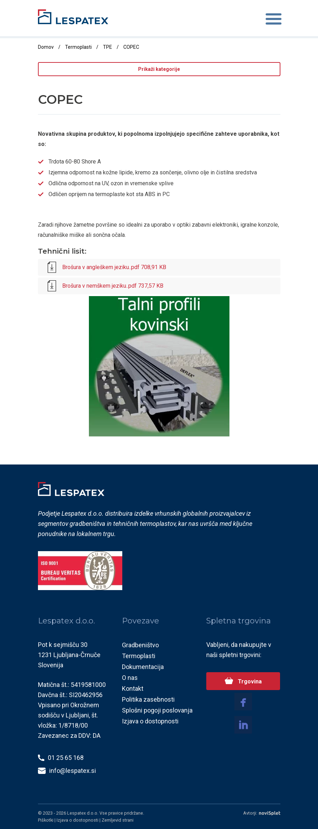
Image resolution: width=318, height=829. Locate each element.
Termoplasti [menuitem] (138, 656)
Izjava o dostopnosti (78, 820)
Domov (46, 47)
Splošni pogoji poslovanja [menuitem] (157, 710)
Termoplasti (78, 47)
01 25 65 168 (66, 758)
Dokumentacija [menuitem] (143, 667)
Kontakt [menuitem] (132, 689)
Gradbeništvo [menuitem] (140, 645)
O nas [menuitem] (130, 678)
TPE (107, 47)
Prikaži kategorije (159, 69)
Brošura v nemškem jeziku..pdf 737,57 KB (104, 286)
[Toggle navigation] (273, 20)
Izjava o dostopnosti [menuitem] (150, 721)
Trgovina (249, 681)
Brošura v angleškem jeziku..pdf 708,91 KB (105, 267)
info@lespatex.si (72, 771)
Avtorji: (261, 813)
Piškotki (46, 820)
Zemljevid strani (118, 820)
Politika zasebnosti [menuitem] (148, 699)
